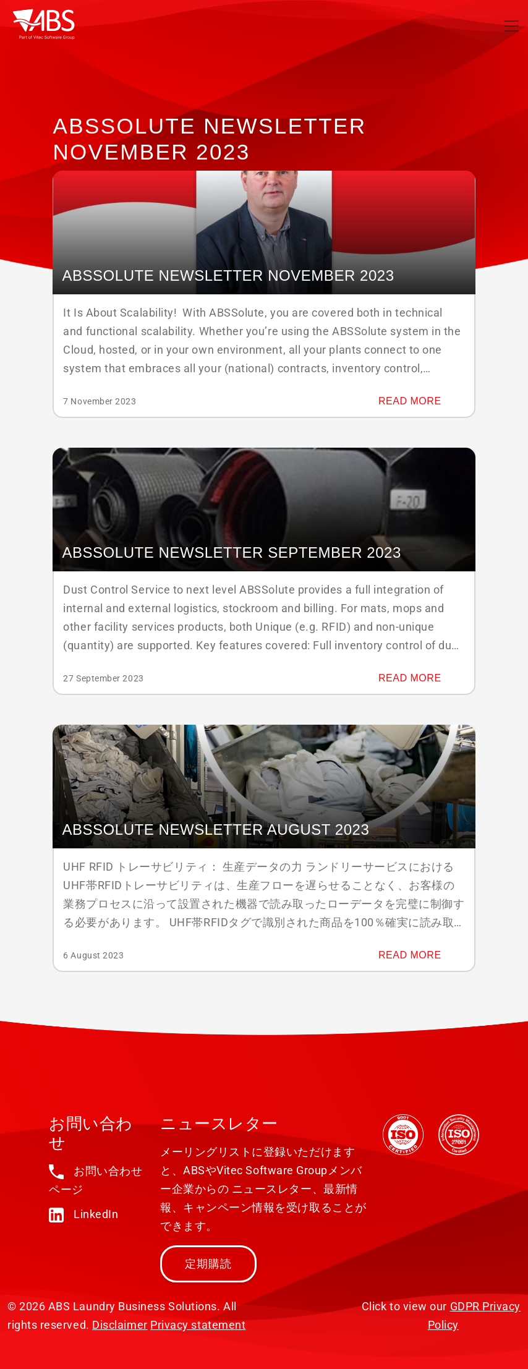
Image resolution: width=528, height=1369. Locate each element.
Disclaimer (119, 1324)
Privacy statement (197, 1324)
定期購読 (208, 1263)
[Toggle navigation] (511, 26)
